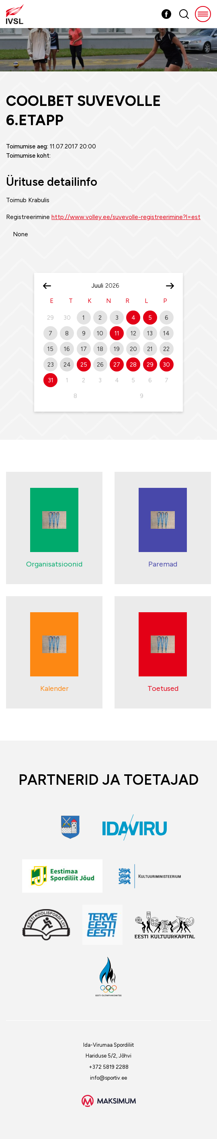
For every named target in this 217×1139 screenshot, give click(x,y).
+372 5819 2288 (109, 1067)
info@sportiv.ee (108, 1078)
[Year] (115, 285)
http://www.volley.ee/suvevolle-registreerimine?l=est (126, 217)
